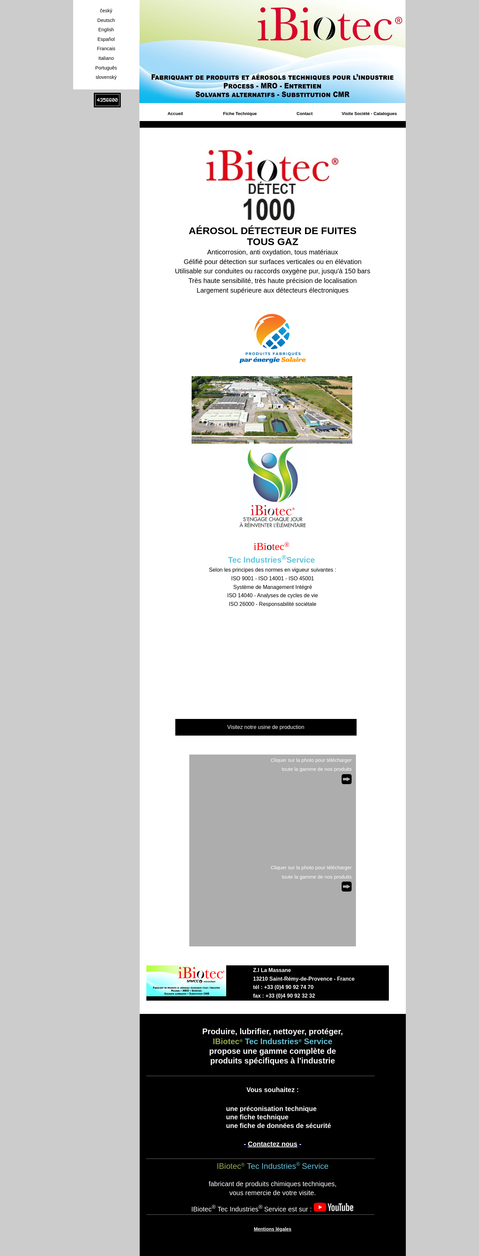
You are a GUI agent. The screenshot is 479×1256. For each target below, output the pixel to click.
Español (106, 39)
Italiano (106, 58)
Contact (305, 113)
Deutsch (106, 20)
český (106, 10)
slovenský (105, 77)
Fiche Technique (240, 113)
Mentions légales (272, 1229)
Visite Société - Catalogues (369, 113)
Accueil (175, 113)
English (106, 29)
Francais (106, 48)
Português (106, 67)
